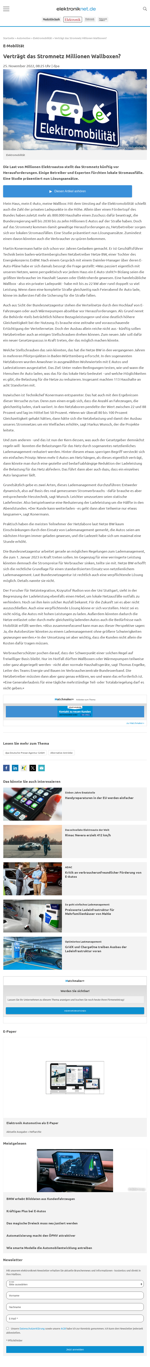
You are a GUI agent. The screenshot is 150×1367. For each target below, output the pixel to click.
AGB (63, 1328)
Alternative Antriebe (61, 752)
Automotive (23, 38)
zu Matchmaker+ (135, 723)
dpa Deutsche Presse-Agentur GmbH (25, 752)
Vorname (14, 1295)
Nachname (15, 1307)
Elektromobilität (42, 38)
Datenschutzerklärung (32, 1328)
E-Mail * (13, 1318)
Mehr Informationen (75, 1010)
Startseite (8, 38)
